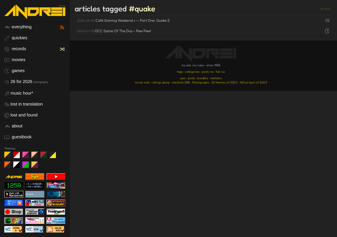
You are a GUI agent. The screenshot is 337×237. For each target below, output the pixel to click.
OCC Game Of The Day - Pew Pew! (114, 31)
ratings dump (161, 82)
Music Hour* (18, 93)
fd (27, 156)
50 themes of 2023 (224, 82)
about (13, 126)
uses (182, 78)
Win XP (61, 155)
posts (191, 78)
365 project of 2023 (253, 82)
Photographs (200, 82)
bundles (202, 78)
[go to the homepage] (34, 16)
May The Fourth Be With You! (54, 156)
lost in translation (23, 104)
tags (180, 71)
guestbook (18, 137)
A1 (27, 166)
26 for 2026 (26, 82)
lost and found (21, 115)
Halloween (9, 166)
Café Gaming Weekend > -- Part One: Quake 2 (123, 20)
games (14, 71)
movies (14, 60)
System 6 (18, 166)
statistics (216, 78)
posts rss (208, 71)
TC (36, 166)
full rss (220, 71)
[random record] (62, 48)
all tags (325, 8)
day (18, 156)
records (15, 49)
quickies (15, 38)
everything (18, 27)
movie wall (142, 82)
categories (192, 71)
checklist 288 (181, 82)
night (9, 156)
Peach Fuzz (36, 156)
